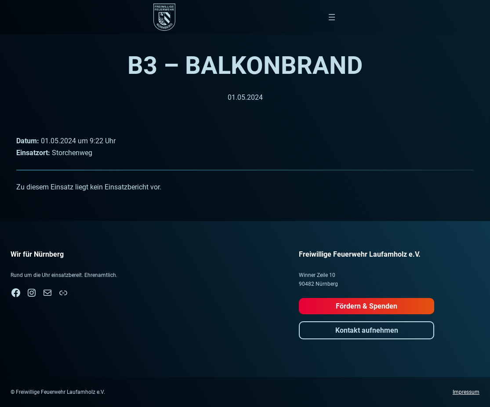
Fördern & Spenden (366, 306)
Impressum (466, 392)
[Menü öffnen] (332, 17)
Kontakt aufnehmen (366, 330)
